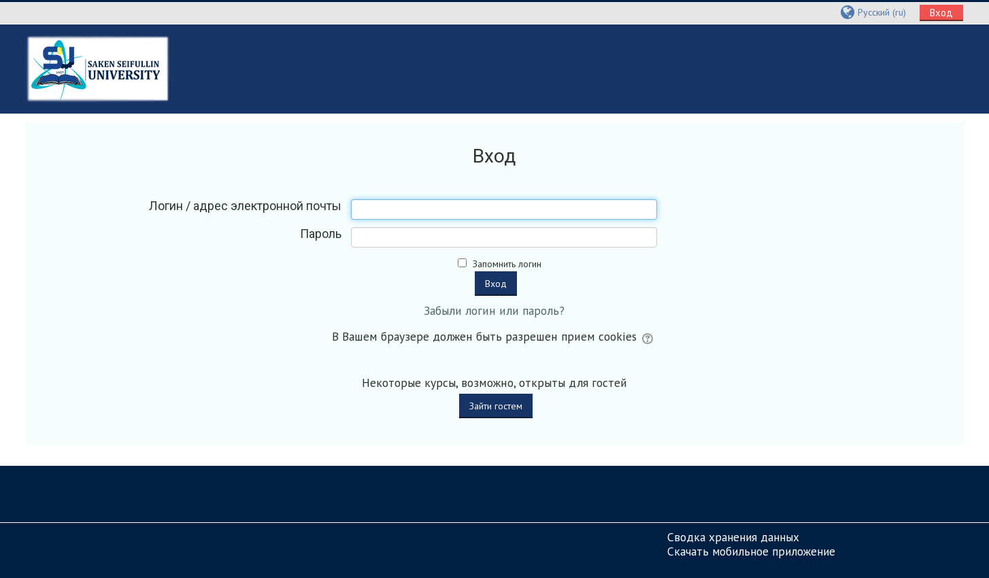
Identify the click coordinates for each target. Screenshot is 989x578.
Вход (941, 12)
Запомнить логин (507, 264)
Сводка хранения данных (733, 537)
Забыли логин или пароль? (494, 310)
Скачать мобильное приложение (751, 551)
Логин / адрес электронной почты (245, 206)
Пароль (320, 234)
